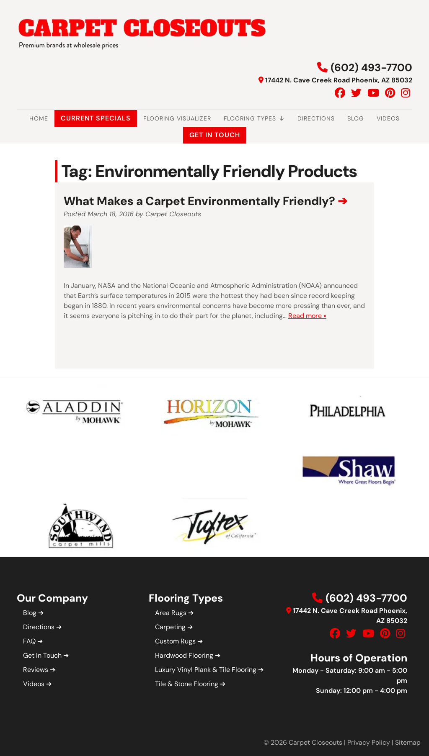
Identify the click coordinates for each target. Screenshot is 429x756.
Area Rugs (170, 612)
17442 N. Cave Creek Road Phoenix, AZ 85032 (338, 80)
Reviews (35, 669)
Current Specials (96, 118)
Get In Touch (214, 135)
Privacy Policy (368, 742)
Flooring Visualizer (177, 118)
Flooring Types (254, 118)
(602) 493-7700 (371, 67)
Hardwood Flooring (184, 655)
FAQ (29, 641)
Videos (388, 118)
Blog (355, 118)
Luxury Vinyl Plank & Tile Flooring (205, 669)
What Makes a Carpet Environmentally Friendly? (199, 201)
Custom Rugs (175, 641)
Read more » (307, 315)
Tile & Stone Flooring (186, 683)
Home (38, 118)
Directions (316, 118)
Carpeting (170, 627)
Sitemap (408, 742)
